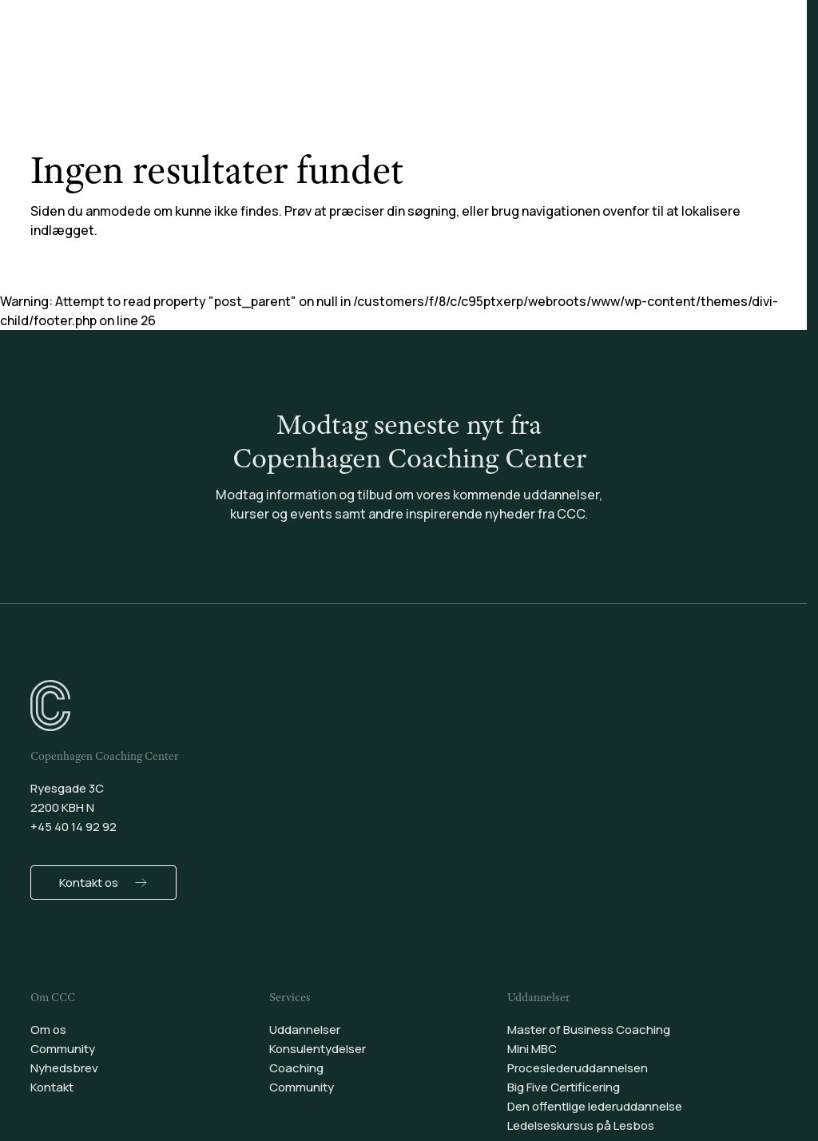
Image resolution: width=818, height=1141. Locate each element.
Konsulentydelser (370, 55)
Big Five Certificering (563, 1087)
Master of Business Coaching (588, 1029)
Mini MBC (532, 1048)
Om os (48, 1029)
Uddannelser (248, 55)
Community (574, 55)
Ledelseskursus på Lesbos (580, 1125)
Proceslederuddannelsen (577, 1068)
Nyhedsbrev (64, 1068)
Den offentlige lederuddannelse (594, 1106)
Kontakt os (88, 882)
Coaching (481, 55)
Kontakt (51, 1087)
